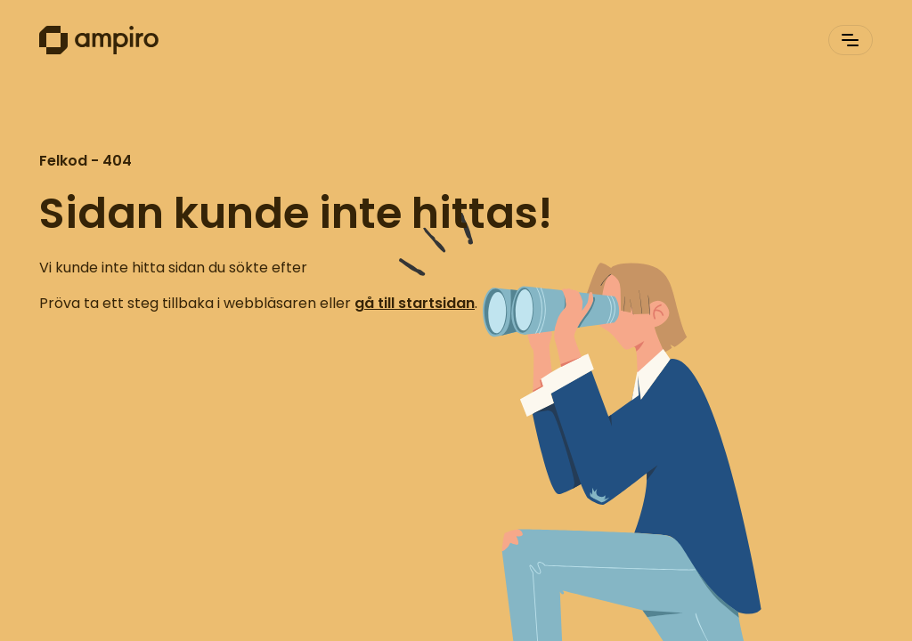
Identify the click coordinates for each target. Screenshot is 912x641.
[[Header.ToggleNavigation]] (850, 40)
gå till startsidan (414, 303)
